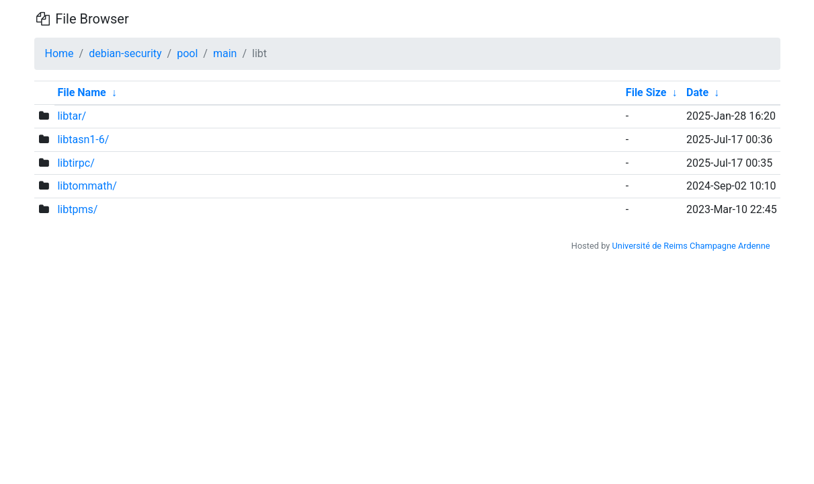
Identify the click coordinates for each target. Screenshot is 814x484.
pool (187, 53)
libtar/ (71, 116)
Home (59, 53)
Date (697, 92)
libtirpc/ (75, 163)
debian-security (125, 53)
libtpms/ (77, 209)
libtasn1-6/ (83, 139)
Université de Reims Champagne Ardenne (691, 246)
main (225, 53)
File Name (81, 92)
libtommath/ (86, 185)
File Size (646, 92)
